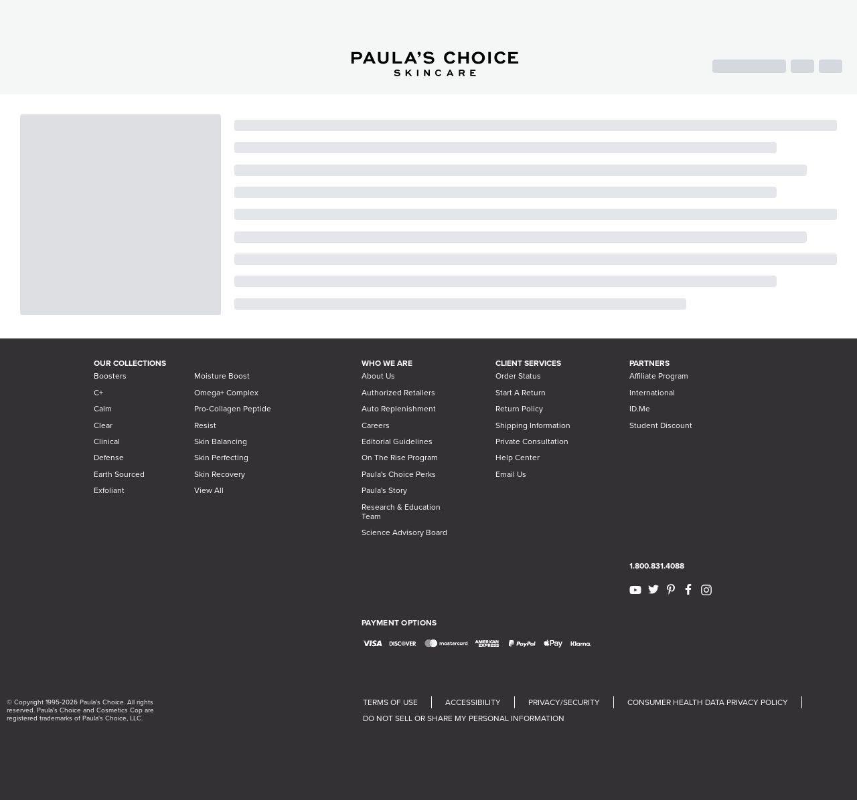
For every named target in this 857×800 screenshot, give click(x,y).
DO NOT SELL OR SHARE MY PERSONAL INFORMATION (463, 718)
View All (209, 490)
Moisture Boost (222, 376)
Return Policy (519, 409)
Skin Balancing (220, 441)
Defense (109, 458)
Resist (205, 425)
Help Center (517, 458)
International (652, 393)
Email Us (510, 474)
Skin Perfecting (221, 458)
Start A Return (520, 393)
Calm (103, 409)
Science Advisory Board (404, 532)
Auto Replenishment (399, 409)
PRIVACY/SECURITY (564, 702)
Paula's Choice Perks (399, 474)
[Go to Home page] (435, 72)
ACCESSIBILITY (473, 702)
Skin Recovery (219, 474)
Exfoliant (109, 490)
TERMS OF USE (390, 702)
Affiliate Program (658, 376)
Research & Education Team (401, 511)
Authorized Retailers (398, 393)
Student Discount (660, 425)
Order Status (518, 376)
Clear (103, 425)
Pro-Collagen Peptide (232, 409)
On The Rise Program (400, 458)
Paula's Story (384, 490)
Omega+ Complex (226, 393)
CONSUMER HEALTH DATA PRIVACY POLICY (707, 702)
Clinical (107, 441)
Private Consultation (531, 441)
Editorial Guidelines (397, 441)
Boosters (110, 376)
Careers (376, 425)
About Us (378, 376)
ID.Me (639, 409)
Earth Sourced (119, 474)
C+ (98, 393)
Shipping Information (532, 425)
